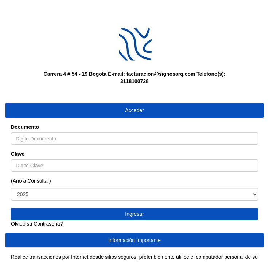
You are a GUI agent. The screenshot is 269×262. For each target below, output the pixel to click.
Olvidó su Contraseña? (37, 224)
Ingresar (134, 214)
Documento (25, 127)
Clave (17, 154)
